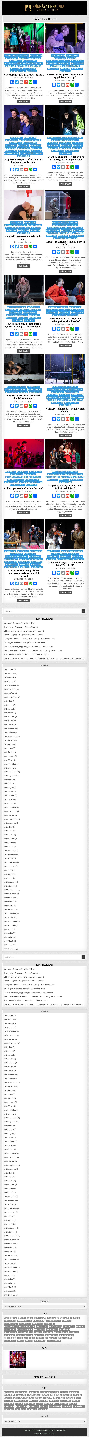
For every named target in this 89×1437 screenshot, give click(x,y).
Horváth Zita (53, 395)
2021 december (10, 850)
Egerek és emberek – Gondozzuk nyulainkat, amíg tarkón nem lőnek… (23, 325)
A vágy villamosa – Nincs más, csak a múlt (23, 238)
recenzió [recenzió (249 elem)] (74, 1332)
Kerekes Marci (78, 395)
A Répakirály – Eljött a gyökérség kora (23, 74)
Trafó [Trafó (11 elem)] (20, 1341)
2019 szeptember (10, 921)
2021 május (8, 874)
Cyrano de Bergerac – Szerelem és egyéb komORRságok (65, 76)
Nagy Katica (24, 392)
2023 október (9, 768)
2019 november (10, 913)
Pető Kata (52, 559)
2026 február (9, 677)
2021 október (9, 858)
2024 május (8, 748)
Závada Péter (66, 71)
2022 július (8, 827)
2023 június (8, 784)
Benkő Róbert (23, 551)
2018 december (10, 949)
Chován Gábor (16, 61)
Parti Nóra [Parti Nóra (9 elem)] (23, 1332)
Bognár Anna (10, 55)
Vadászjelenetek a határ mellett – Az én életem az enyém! (26, 654)
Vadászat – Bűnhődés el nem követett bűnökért (65, 410)
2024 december (10, 729)
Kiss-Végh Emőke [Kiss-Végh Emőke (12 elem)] (55, 1326)
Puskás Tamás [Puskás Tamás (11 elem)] (35, 1332)
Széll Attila (19, 320)
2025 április (8, 713)
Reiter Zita (78, 145)
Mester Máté (65, 397)
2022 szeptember (10, 819)
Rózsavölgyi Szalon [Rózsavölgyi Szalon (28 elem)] (24, 1335)
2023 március (9, 795)
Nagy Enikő (52, 400)
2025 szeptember (10, 697)
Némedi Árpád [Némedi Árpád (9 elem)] (65, 1329)
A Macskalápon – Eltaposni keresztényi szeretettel (24, 631)
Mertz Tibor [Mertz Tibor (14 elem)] (39, 1329)
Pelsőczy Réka (54, 69)
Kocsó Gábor (11, 148)
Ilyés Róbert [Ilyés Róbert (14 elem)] (37, 1324)
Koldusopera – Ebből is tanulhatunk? (23, 488)
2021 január (8, 878)
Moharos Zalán (78, 397)
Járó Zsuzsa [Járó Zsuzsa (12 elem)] (42, 1326)
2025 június (8, 705)
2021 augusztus (10, 866)
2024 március (9, 756)
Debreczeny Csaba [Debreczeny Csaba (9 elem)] (53, 1321)
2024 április (8, 752)
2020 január (8, 906)
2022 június (8, 831)
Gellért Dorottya (12, 63)
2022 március (9, 839)
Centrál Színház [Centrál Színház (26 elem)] (24, 1321)
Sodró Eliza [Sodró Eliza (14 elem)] (23, 1338)
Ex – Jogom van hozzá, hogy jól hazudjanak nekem (24, 643)
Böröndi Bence (37, 55)
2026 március (9, 674)
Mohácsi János (12, 564)
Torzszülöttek (73, 151)
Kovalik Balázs (24, 66)
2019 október (9, 917)
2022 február (9, 843)
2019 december (10, 909)
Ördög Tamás (36, 228)
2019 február (9, 941)
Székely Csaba (26, 153)
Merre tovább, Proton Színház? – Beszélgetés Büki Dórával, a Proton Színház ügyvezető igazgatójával (44, 658)
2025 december (10, 685)
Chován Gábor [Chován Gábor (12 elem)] (39, 1321)
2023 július (8, 780)
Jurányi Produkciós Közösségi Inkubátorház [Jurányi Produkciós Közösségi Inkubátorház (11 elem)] (19, 1326)
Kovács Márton (11, 562)
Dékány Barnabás (30, 312)
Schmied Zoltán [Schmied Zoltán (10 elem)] (52, 1335)
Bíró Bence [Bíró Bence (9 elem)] (75, 1318)
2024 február (9, 760)
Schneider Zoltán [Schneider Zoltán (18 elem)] (66, 1335)
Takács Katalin (24, 156)
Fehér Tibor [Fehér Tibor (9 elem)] (67, 1321)
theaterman (19, 77)
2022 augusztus (10, 823)
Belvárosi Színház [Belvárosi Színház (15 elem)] (25, 1318)
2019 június (8, 933)
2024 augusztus (10, 740)
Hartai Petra (12, 145)
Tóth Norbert (66, 153)
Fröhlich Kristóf (31, 61)
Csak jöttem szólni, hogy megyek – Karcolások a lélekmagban (28, 647)
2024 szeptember (10, 736)
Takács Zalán (77, 69)
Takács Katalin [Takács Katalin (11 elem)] (9, 1341)
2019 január (8, 945)
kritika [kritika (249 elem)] (80, 1326)
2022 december (10, 807)
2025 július (8, 701)
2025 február (9, 721)
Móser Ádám (25, 564)
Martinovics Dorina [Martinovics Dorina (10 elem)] (24, 1329)
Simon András (66, 148)
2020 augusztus (10, 894)
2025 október (9, 693)
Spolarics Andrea (30, 69)
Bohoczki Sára (24, 55)
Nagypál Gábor (12, 151)
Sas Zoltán (16, 69)
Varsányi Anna (66, 482)
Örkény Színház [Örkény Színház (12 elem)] (54, 1341)
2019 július (8, 929)
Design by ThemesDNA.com (44, 1433)
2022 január (8, 847)
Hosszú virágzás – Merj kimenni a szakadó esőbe (24, 635)
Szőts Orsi (32, 71)
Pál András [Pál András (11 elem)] (47, 1332)
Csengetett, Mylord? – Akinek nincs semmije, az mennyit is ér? (29, 639)
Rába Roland (24, 230)
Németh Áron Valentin (72, 66)
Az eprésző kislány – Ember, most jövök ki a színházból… (65, 487)
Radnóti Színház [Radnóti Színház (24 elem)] (61, 1332)
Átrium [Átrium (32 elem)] (29, 1341)
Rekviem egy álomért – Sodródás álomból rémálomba (23, 397)
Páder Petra (12, 230)
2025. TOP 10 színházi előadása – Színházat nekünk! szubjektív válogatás (33, 651)
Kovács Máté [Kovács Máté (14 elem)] (69, 1326)
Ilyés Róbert (26, 63)
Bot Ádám (72, 58)
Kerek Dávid (11, 66)
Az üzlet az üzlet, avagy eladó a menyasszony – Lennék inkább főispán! (24, 573)
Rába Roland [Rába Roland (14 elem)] (9, 1335)
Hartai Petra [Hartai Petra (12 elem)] (25, 1324)
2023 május (8, 788)
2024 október (9, 732)
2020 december (10, 882)
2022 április (8, 835)
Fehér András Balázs (16, 480)
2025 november (10, 689)
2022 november (10, 811)
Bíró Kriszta (23, 472)
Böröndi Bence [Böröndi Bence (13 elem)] (10, 1321)
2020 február (9, 902)
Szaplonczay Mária (19, 71)
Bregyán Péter (12, 58)
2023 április (8, 791)
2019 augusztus (10, 925)
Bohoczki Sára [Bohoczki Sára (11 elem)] (40, 1318)
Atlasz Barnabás (59, 55)
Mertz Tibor (36, 66)
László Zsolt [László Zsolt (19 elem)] (9, 1329)
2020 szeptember (10, 890)
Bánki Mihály (11, 472)
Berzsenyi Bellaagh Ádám (17, 307)
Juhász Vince (38, 63)
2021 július (8, 870)
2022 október (9, 815)
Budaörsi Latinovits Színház (31, 58)
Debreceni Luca (58, 392)
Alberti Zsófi (11, 551)
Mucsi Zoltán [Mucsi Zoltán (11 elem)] (52, 1329)
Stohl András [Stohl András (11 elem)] (50, 1338)
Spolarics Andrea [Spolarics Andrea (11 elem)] (36, 1338)
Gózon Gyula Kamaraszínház (18, 315)
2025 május (8, 709)
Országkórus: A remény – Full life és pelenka (21, 627)
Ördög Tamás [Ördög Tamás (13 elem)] (40, 1341)
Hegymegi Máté (66, 143)
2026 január (8, 681)
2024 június (8, 744)
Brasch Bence (30, 474)
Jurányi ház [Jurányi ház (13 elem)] (50, 1324)
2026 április (8, 670)
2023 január (8, 803)
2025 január (8, 725)
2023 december (10, 764)
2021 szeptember (10, 862)
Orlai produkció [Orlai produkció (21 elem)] (10, 1332)
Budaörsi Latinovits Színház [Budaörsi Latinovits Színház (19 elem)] (58, 1318)
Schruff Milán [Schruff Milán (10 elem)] (10, 1338)
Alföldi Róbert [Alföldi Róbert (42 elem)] (10, 1318)
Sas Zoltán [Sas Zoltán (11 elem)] (38, 1335)
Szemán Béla (30, 320)
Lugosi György (25, 562)
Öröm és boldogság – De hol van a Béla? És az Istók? (65, 564)
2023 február (9, 799)
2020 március (9, 898)
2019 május (8, 937)
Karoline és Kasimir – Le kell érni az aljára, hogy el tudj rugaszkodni (65, 158)
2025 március (9, 717)
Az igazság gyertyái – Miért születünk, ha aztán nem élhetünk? (23, 161)
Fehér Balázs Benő (33, 480)
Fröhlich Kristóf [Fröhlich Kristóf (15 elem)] (10, 1324)
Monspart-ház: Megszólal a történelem (19, 623)
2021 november (10, 854)
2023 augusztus (10, 776)
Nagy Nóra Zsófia (65, 400)
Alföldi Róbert (17, 138)
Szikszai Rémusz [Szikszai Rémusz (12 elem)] (64, 1338)
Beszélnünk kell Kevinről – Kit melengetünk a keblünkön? (65, 320)
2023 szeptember (10, 772)
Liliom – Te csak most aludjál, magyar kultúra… (65, 243)
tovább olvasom (24, 101)
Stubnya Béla (35, 318)
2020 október (9, 886)
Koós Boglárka (78, 63)
